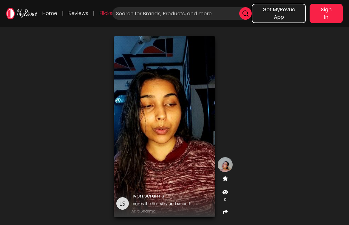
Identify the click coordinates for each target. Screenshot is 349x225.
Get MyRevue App (279, 13)
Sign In (326, 13)
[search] (245, 13)
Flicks (105, 13)
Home (49, 13)
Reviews (78, 13)
